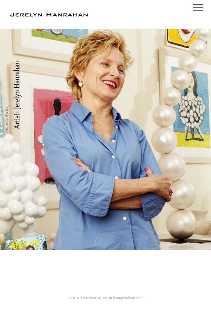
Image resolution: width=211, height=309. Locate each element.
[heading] (49, 14)
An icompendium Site (124, 298)
